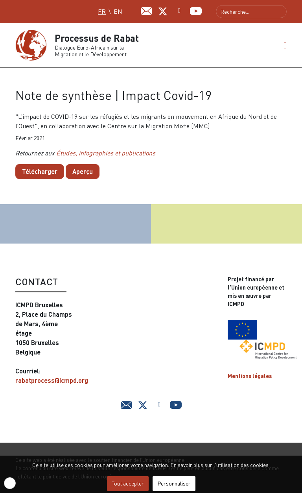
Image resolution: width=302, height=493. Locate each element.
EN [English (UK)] (118, 11)
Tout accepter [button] (128, 483)
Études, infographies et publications (105, 153)
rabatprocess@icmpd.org (51, 380)
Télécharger (39, 171)
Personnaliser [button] (174, 483)
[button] (285, 45)
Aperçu (82, 171)
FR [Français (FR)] (102, 11)
